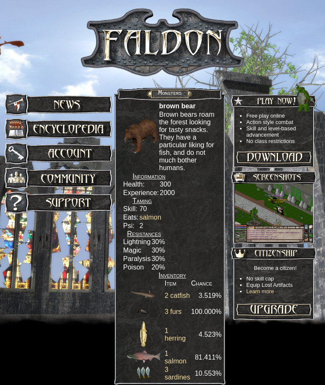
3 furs (173, 311)
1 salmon (176, 357)
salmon (150, 217)
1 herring (175, 334)
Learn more (260, 291)
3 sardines (177, 373)
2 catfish (177, 295)
